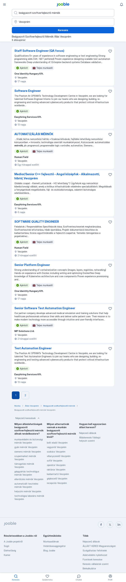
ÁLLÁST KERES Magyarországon (99, 546)
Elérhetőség (10, 550)
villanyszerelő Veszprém (59, 456)
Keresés (63, 30)
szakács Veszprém (56, 451)
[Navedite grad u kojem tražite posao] (63, 22)
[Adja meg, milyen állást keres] (63, 13)
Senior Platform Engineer (32, 265)
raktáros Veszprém (56, 469)
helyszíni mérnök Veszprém (27, 491)
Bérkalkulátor (89, 568)
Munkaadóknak (51, 541)
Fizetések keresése (92, 559)
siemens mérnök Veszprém (27, 451)
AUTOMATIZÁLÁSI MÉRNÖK (33, 134)
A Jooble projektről (13, 541)
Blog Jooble (49, 550)
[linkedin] (119, 524)
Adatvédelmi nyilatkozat (95, 555)
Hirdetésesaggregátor (54, 546)
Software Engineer (27, 90)
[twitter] (110, 524)
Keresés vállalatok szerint (96, 564)
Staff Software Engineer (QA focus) (39, 50)
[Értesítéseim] (121, 4)
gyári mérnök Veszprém (25, 447)
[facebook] (101, 524)
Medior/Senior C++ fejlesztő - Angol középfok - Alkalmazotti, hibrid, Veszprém (57, 176)
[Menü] (4, 4)
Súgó (6, 546)
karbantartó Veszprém (58, 474)
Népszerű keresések (27, 418)
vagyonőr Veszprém (56, 447)
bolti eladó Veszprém (57, 442)
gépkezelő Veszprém (57, 478)
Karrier (7, 555)
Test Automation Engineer (33, 348)
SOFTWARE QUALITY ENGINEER (36, 221)
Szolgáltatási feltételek (95, 550)
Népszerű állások (87, 433)
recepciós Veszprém (57, 483)
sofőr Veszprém (54, 460)
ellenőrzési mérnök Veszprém (28, 479)
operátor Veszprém (56, 465)
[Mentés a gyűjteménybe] (110, 51)
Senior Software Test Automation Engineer (44, 308)
